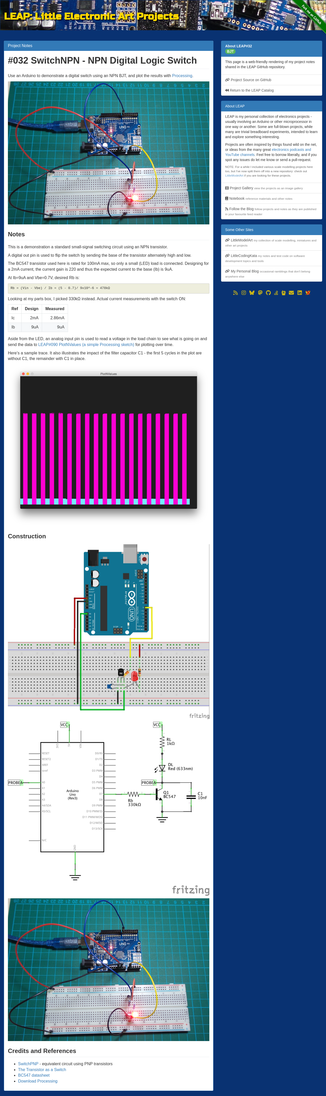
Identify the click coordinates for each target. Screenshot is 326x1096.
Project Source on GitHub (248, 80)
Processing (182, 76)
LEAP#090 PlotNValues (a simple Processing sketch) (86, 344)
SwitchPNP (28, 1064)
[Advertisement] (271, 332)
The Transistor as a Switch (42, 1070)
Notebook (258, 198)
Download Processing (38, 1081)
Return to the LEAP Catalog (249, 90)
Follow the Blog (270, 211)
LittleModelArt (234, 175)
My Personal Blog (267, 273)
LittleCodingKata (265, 258)
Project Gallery (264, 188)
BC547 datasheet (34, 1075)
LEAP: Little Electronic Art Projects (91, 16)
